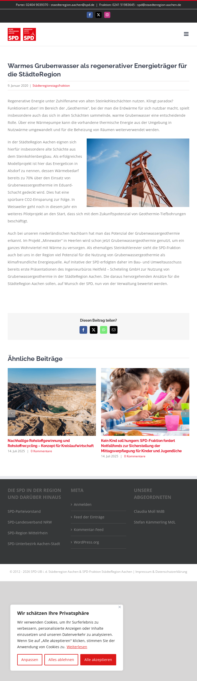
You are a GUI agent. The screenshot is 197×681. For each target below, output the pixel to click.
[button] (11, 413)
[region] (66, 638)
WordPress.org (86, 542)
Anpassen (29, 659)
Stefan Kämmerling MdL (154, 522)
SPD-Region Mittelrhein (28, 532)
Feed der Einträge (89, 517)
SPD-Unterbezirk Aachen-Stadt (34, 543)
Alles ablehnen (61, 659)
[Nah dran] (120, 607)
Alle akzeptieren (98, 659)
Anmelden (83, 504)
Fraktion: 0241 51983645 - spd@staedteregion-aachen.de (140, 5)
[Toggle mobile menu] (186, 34)
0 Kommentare (41, 451)
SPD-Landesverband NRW (30, 522)
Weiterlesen (77, 646)
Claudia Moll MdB (149, 511)
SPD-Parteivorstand (24, 511)
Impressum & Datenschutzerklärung (161, 571)
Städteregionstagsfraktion (51, 85)
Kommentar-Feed (89, 529)
